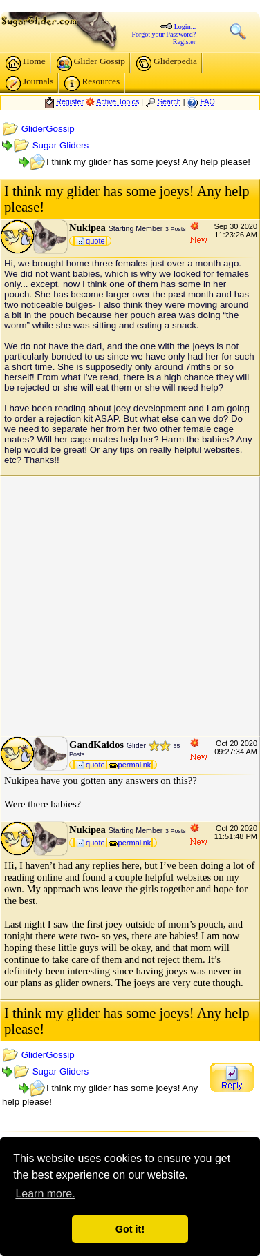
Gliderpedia (166, 63)
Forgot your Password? (164, 34)
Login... (185, 26)
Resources (92, 83)
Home (26, 63)
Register (184, 42)
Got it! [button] (130, 1229)
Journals (29, 83)
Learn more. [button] (45, 1193)
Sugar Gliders (60, 145)
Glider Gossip (91, 63)
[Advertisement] (129, 606)
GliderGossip (48, 129)
